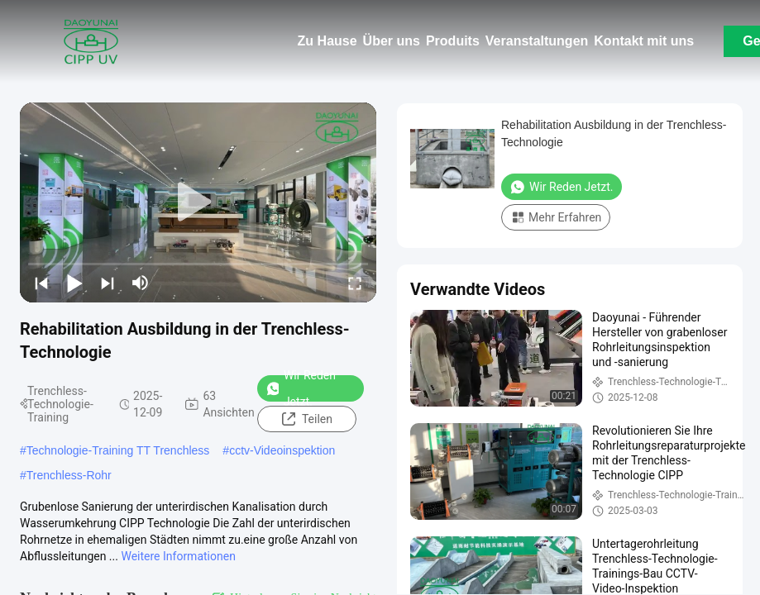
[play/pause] (74, 282)
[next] (107, 282)
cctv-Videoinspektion (282, 450)
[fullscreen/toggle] (354, 282)
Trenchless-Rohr (69, 475)
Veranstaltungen (536, 41)
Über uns (391, 41)
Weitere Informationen (178, 556)
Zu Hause (327, 41)
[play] (198, 202)
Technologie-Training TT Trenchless (118, 450)
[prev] (41, 282)
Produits (453, 41)
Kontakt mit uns (644, 41)
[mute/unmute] (140, 282)
